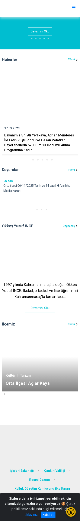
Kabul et (48, 514)
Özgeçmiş (69, 226)
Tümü (71, 59)
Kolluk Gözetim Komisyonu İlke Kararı (42, 488)
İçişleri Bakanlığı (22, 471)
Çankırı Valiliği (54, 471)
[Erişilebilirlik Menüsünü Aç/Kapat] (71, 512)
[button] (28, 159)
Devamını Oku (40, 31)
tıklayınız (31, 515)
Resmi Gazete (39, 480)
